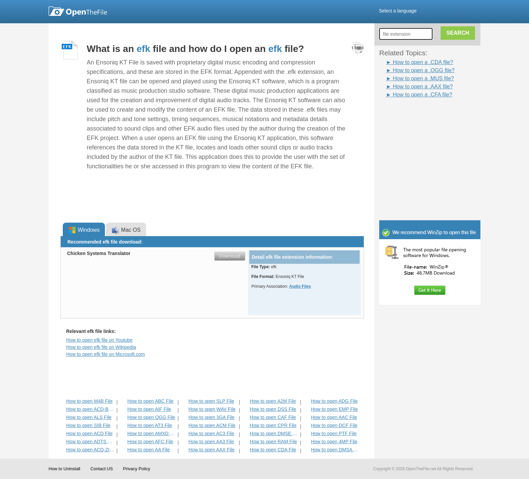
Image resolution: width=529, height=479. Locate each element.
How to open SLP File (211, 401)
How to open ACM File (212, 425)
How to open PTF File (334, 433)
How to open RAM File (273, 441)
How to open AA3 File (211, 441)
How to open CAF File (273, 417)
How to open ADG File (334, 401)
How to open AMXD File (151, 433)
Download (229, 256)
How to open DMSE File (274, 433)
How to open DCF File (334, 425)
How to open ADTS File (90, 441)
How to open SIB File (88, 425)
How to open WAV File (212, 409)
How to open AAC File (334, 417)
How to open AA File (148, 449)
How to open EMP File (334, 409)
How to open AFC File (150, 441)
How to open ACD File (89, 433)
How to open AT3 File (149, 425)
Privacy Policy (136, 468)
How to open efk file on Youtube (99, 340)
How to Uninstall (64, 468)
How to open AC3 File (211, 433)
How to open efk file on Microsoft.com (105, 354)
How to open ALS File (89, 417)
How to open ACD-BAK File (90, 409)
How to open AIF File (149, 409)
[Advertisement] (419, 114)
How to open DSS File (273, 409)
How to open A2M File (273, 401)
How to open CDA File (273, 449)
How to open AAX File (211, 449)
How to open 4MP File (334, 441)
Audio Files (300, 286)
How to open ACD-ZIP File (90, 449)
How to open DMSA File (335, 449)
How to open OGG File (151, 417)
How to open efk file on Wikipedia (101, 347)
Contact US (101, 468)
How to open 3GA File (211, 417)
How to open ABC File (150, 401)
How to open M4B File (89, 401)
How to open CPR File (273, 425)
